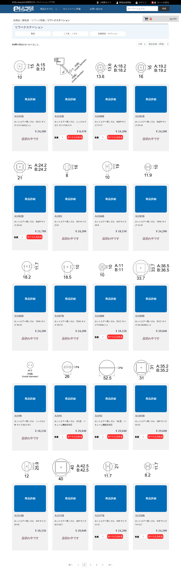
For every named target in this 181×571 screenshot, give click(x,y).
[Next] (110, 564)
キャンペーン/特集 (72, 9)
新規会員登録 (125, 2)
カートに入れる (74, 137)
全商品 (16, 20)
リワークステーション (58, 20)
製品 (33, 34)
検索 (164, 9)
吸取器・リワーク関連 (33, 20)
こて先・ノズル (70, 34)
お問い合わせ (96, 9)
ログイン (143, 2)
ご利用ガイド (105, 2)
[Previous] (71, 564)
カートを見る (163, 2)
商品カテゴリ (48, 9)
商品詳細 (30, 99)
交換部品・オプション (108, 34)
